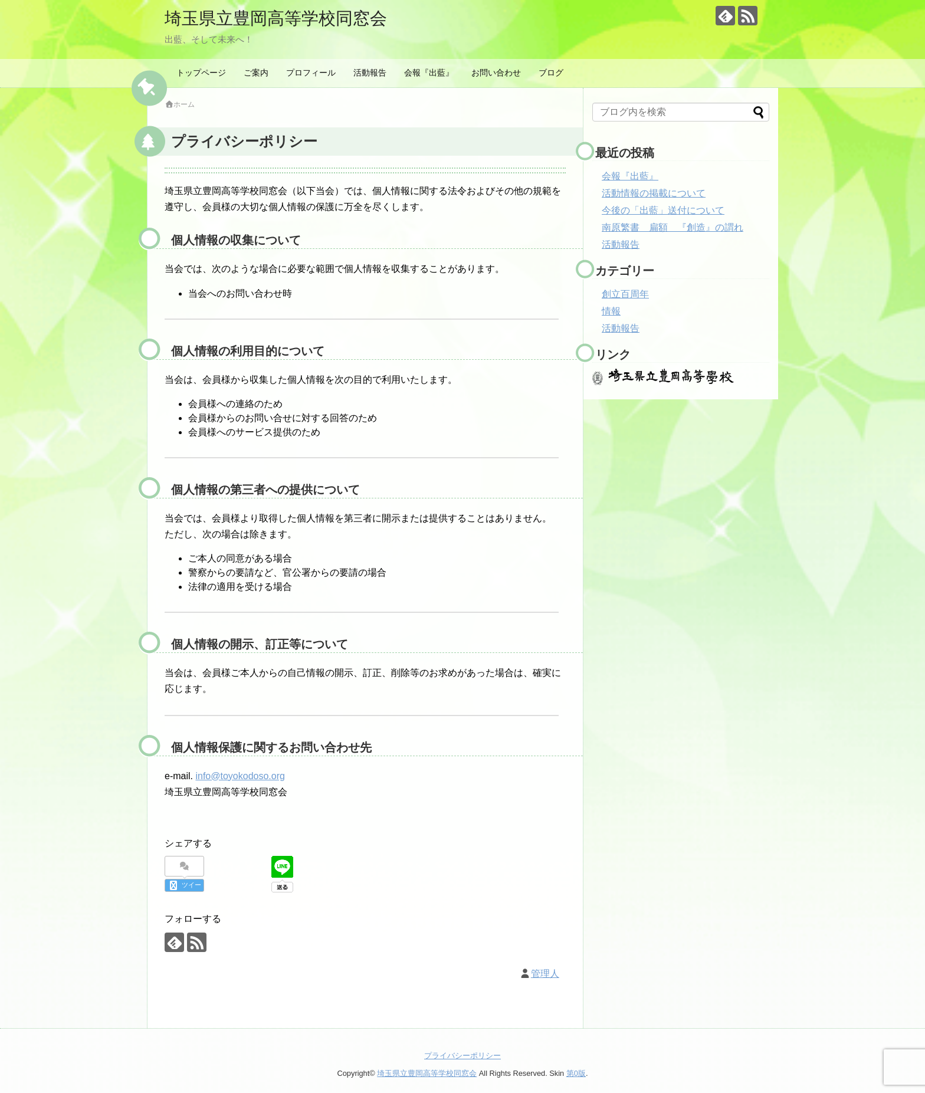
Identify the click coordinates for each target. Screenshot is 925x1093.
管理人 (545, 973)
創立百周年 (625, 294)
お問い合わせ (496, 72)
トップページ (201, 72)
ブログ (551, 72)
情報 (611, 311)
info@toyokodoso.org (239, 776)
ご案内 (256, 72)
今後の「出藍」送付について (663, 210)
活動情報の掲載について (654, 193)
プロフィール (311, 72)
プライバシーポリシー (462, 1055)
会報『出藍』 (429, 72)
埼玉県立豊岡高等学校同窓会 (280, 18)
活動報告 (369, 72)
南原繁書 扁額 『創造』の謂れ (672, 227)
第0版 (576, 1072)
